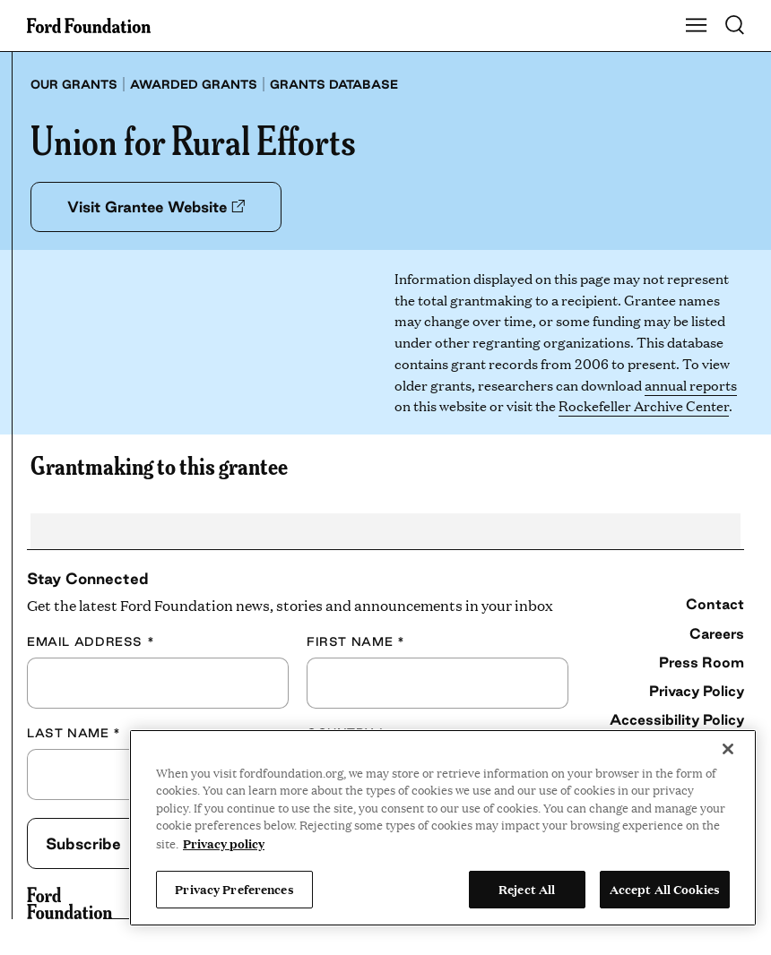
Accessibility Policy (677, 719)
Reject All (526, 889)
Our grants (73, 84)
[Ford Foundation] (69, 903)
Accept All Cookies (665, 889)
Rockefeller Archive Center (644, 405)
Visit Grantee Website (156, 206)
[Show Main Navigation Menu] (696, 26)
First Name (355, 641)
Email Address (90, 641)
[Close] (728, 749)
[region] (443, 827)
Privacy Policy (696, 691)
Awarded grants (193, 84)
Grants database (334, 84)
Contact (715, 604)
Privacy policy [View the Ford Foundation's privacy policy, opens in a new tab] (223, 843)
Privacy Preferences (234, 889)
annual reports (691, 384)
